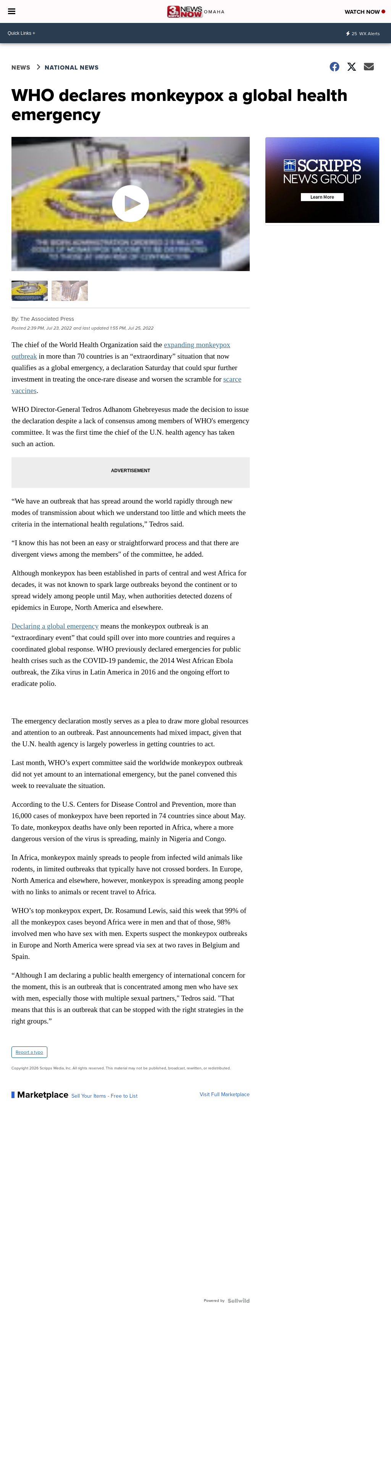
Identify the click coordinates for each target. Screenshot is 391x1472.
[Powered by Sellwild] (239, 1300)
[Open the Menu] (12, 11)
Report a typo (29, 1052)
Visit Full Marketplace (225, 1094)
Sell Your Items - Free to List (104, 1096)
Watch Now (365, 12)
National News (72, 67)
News (21, 67)
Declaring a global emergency (55, 626)
